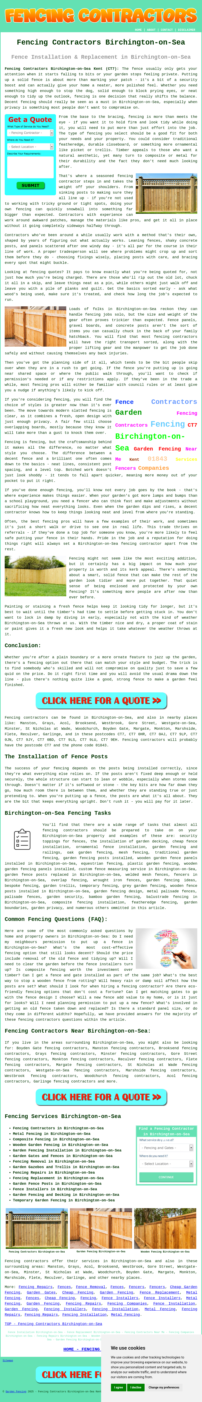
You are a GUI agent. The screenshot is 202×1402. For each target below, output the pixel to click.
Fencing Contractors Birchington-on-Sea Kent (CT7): (62, 69)
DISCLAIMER (186, 30)
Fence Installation (174, 1304)
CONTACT (167, 30)
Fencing (88, 1298)
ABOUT (151, 30)
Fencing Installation (115, 1309)
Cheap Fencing (77, 1293)
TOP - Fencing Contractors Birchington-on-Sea (53, 1324)
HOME (138, 30)
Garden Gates (41, 1293)
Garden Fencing (116, 1293)
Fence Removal (91, 1287)
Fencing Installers (65, 1309)
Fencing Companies (127, 1304)
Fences (64, 1287)
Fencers (136, 1287)
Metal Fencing (160, 1309)
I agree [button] (118, 1387)
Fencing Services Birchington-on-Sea (63, 1117)
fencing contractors (75, 1081)
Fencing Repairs (35, 1287)
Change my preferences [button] (164, 1387)
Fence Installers (120, 1298)
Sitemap (8, 1360)
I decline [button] (135, 1387)
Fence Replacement (159, 1293)
